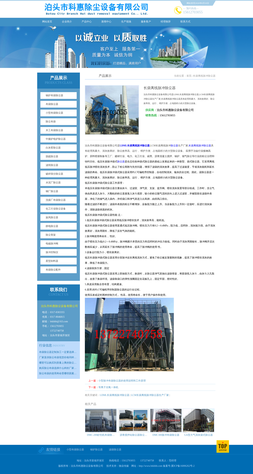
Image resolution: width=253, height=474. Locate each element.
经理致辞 (166, 21)
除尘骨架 (51, 235)
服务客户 (146, 21)
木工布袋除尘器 (54, 130)
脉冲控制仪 (52, 252)
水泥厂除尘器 (53, 182)
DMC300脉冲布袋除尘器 (165, 435)
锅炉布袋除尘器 (54, 95)
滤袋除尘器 (115, 449)
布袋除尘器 (52, 104)
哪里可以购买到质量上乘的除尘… (58, 362)
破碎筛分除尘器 (54, 174)
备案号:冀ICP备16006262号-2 (178, 466)
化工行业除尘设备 (56, 208)
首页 (188, 76)
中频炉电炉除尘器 (56, 139)
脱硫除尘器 (52, 156)
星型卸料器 (52, 261)
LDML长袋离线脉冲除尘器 (114, 395)
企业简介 (67, 21)
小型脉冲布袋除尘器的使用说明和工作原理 (122, 380)
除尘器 (174, 145)
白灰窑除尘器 (53, 147)
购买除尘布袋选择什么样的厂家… (58, 368)
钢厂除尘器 (52, 191)
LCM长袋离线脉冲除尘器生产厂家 (150, 395)
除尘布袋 (51, 121)
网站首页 (47, 21)
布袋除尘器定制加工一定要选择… (58, 352)
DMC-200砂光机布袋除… (101, 435)
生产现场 (126, 21)
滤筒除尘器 (52, 165)
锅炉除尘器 (96, 449)
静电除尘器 (52, 226)
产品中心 (87, 21)
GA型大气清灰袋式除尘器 (198, 435)
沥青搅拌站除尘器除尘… (133, 435)
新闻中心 (106, 21)
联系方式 (185, 21)
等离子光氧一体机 (108, 387)
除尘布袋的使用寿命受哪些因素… (58, 373)
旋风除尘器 (52, 217)
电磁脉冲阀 (52, 243)
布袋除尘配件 (53, 269)
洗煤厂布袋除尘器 (56, 200)
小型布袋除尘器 (54, 113)
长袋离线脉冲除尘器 (200, 145)
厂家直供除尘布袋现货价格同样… (58, 357)
